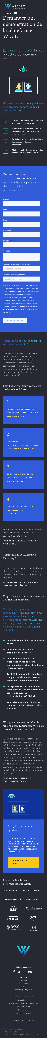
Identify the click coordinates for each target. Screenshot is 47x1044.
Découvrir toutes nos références (22, 891)
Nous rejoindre (23, 1010)
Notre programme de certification (23, 1003)
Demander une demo (20, 862)
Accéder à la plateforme (23, 1020)
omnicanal (19, 758)
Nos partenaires (23, 1007)
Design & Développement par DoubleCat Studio (20, 1034)
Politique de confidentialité (13, 1032)
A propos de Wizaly (23, 1013)
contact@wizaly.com (23, 990)
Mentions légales (31, 1032)
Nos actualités (23, 1000)
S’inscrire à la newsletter (23, 997)
